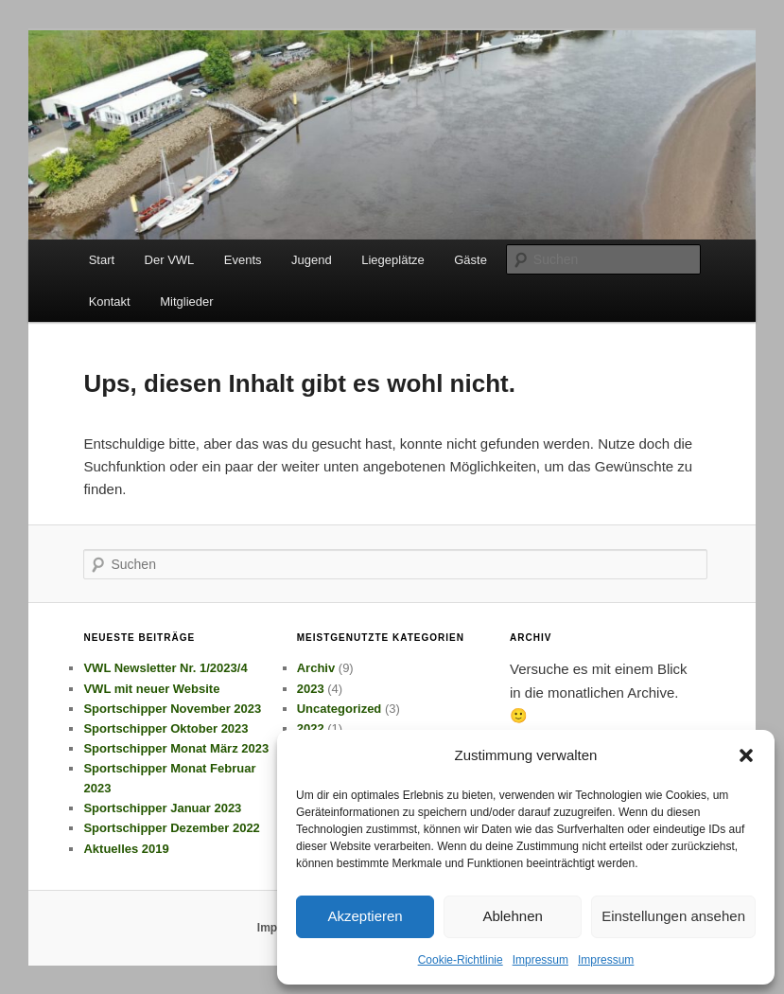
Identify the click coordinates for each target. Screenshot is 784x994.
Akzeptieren (364, 916)
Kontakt (110, 301)
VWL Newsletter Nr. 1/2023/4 (165, 668)
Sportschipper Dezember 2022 (171, 828)
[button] (746, 755)
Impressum (540, 960)
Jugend (311, 260)
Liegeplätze (393, 260)
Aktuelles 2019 (125, 849)
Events (243, 260)
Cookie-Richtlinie (460, 960)
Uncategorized (339, 708)
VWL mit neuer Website (151, 689)
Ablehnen (512, 916)
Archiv (316, 668)
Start (101, 260)
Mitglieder (186, 301)
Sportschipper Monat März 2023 (176, 748)
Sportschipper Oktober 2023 (165, 728)
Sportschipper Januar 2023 (162, 808)
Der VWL (170, 260)
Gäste (470, 260)
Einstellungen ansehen (673, 916)
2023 (310, 689)
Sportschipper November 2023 (172, 708)
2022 (310, 728)
